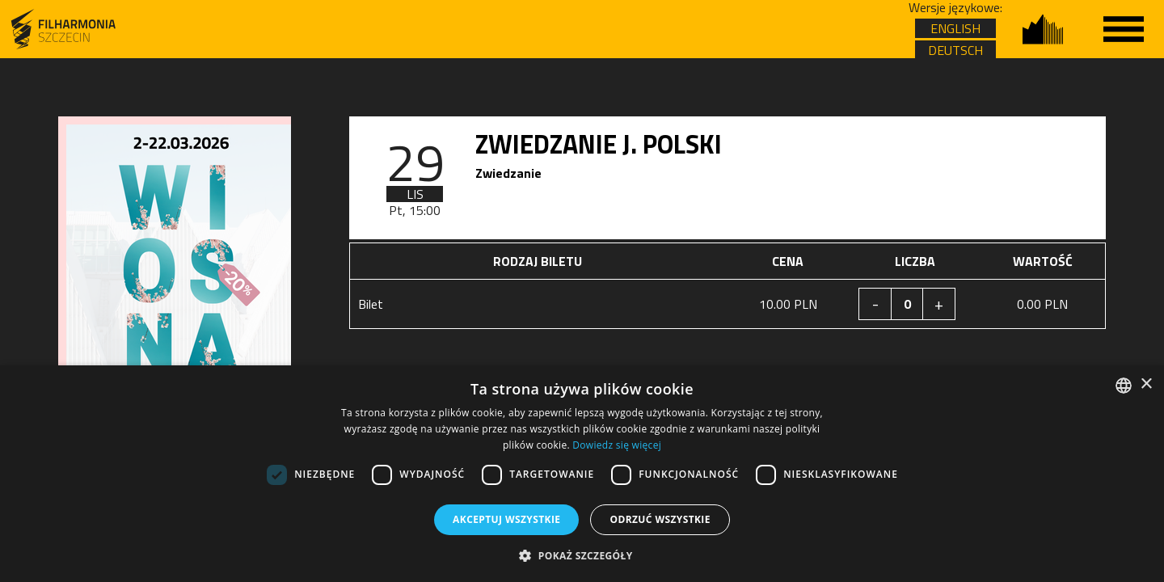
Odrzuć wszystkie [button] (659, 519)
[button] (581, 555)
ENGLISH (955, 28)
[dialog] (582, 473)
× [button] (1146, 384)
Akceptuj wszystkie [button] (506, 519)
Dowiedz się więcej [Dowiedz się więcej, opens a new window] (616, 445)
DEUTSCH (955, 50)
